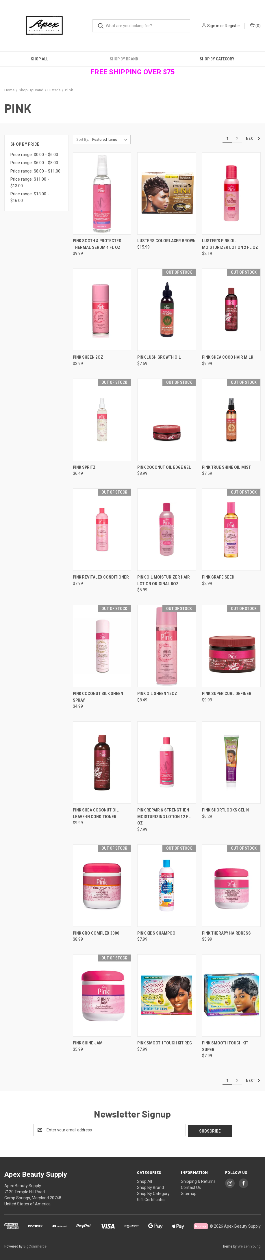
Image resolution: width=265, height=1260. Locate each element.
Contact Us (191, 1186)
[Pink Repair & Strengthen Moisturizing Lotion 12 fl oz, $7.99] (166, 762)
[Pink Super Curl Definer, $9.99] (231, 646)
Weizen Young (249, 1245)
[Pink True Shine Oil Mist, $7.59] (231, 420)
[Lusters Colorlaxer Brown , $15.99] (166, 193)
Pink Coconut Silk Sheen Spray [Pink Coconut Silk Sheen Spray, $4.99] (98, 697)
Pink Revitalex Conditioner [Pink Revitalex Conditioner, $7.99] (101, 577)
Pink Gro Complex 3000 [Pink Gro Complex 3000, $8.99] (96, 933)
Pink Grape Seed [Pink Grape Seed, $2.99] (218, 577)
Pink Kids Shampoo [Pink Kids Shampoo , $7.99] (156, 933)
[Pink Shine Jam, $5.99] (102, 995)
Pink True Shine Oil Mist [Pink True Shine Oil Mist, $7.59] (226, 467)
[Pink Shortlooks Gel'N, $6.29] (231, 762)
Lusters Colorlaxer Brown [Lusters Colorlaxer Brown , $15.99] (166, 240)
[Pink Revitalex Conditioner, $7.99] (102, 530)
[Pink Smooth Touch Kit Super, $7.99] (231, 995)
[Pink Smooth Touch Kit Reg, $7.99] (166, 995)
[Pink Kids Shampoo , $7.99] (166, 886)
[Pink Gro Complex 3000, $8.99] (102, 886)
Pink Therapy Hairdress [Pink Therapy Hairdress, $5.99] (226, 933)
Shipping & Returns (198, 1180)
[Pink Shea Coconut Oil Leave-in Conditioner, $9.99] (102, 762)
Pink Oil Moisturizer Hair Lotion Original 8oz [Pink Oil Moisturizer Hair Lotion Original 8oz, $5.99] (163, 580)
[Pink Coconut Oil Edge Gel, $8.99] (166, 420)
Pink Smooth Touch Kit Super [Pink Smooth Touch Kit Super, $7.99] (225, 1046)
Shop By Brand (124, 59)
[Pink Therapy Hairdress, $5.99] (231, 886)
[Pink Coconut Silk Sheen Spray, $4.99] (102, 646)
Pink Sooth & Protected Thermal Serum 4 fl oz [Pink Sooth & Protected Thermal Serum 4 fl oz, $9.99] (97, 244)
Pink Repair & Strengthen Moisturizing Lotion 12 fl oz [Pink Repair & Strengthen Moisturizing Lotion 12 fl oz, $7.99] (164, 816)
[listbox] (110, 139)
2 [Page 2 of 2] (237, 138)
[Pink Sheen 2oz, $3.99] (102, 310)
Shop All (39, 59)
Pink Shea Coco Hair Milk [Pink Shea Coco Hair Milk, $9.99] (227, 357)
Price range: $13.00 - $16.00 (29, 197)
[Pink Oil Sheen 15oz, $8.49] (166, 646)
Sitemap (189, 1192)
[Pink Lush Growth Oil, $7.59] (166, 310)
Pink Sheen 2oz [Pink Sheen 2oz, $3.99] (88, 357)
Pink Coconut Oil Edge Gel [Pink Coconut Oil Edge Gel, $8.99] (164, 467)
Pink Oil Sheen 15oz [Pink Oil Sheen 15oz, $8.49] (157, 693)
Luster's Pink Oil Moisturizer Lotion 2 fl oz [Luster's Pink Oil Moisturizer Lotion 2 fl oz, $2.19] (230, 244)
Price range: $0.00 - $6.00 (34, 154)
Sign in (213, 25)
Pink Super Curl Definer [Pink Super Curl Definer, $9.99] (226, 693)
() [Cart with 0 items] (255, 25)
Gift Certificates (151, 1198)
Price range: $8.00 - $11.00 (35, 171)
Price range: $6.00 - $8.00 (34, 162)
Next (253, 138)
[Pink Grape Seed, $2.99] (231, 530)
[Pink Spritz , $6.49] (102, 420)
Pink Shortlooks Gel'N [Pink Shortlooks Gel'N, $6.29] (225, 810)
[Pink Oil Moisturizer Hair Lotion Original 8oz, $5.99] (166, 530)
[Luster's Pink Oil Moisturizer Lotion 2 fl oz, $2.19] (231, 193)
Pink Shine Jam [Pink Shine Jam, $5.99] (88, 1043)
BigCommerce (35, 1245)
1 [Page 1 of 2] (227, 138)
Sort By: (82, 139)
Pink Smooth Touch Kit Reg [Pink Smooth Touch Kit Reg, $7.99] (164, 1043)
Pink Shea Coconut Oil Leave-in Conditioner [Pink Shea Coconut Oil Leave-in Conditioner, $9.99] (96, 813)
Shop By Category (217, 59)
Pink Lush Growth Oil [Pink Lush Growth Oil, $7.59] (159, 357)
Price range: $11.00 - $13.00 (29, 182)
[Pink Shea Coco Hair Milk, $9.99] (231, 310)
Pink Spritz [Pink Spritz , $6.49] (84, 467)
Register (232, 25)
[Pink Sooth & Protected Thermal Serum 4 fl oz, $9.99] (102, 193)
